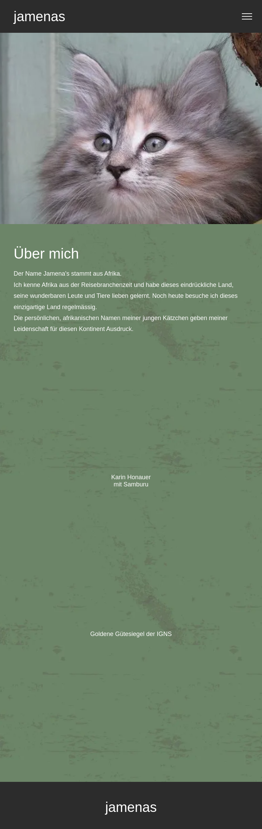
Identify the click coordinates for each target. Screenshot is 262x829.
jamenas (39, 16)
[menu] (247, 16)
